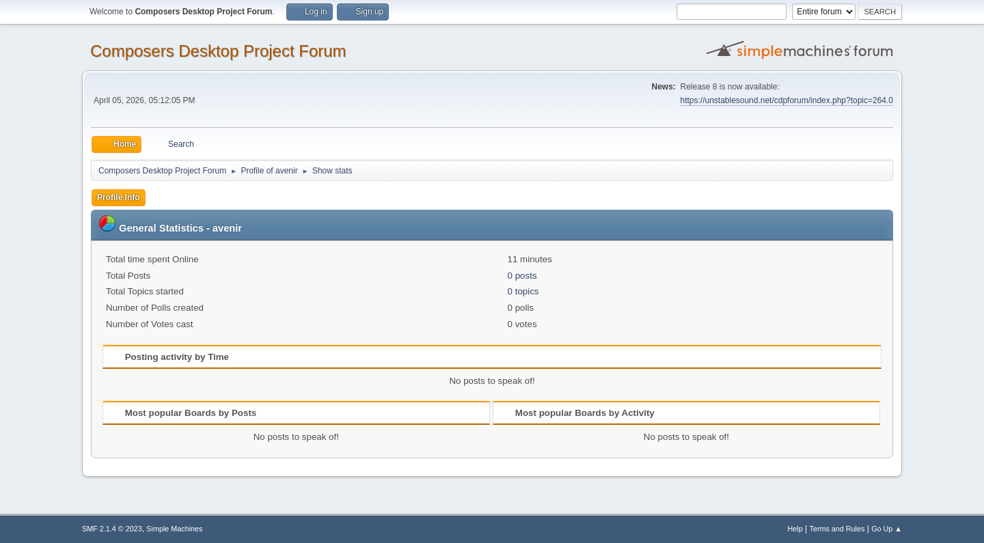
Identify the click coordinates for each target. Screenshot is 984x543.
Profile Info (118, 197)
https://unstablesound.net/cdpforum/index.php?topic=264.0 (787, 100)
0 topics (523, 291)
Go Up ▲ (886, 529)
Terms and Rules (837, 529)
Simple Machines (174, 529)
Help (795, 529)
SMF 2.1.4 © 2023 (112, 529)
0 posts (522, 275)
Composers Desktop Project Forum (218, 51)
